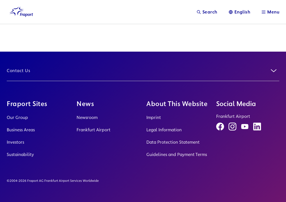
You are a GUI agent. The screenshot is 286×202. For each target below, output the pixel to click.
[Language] (239, 12)
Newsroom (87, 117)
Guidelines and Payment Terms (176, 154)
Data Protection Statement (173, 142)
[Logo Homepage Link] (21, 12)
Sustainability (20, 154)
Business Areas (21, 130)
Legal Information (164, 130)
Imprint (153, 117)
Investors (15, 142)
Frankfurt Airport (93, 130)
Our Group (17, 117)
